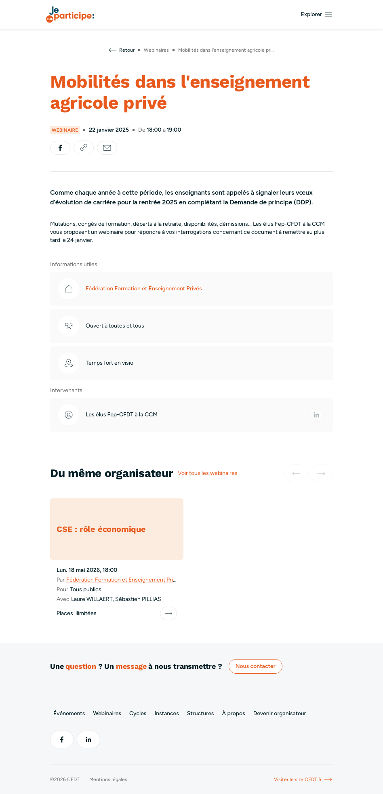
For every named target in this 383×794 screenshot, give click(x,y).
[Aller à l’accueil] (70, 14)
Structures (200, 713)
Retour (121, 50)
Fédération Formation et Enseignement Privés (144, 288)
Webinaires (107, 713)
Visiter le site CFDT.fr (303, 779)
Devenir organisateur (279, 713)
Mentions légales (108, 779)
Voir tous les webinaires (208, 473)
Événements (69, 713)
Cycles (137, 713)
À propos (233, 713)
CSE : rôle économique (101, 529)
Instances (166, 713)
